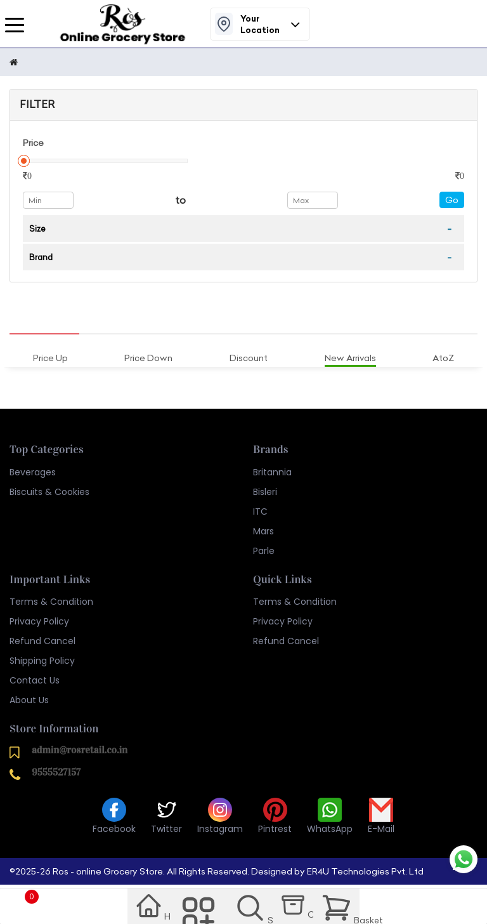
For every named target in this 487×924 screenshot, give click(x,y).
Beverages (33, 472)
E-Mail (381, 816)
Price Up (50, 358)
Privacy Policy (39, 621)
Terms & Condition (51, 601)
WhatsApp (330, 816)
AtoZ (443, 358)
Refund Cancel (42, 641)
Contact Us (35, 680)
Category (200, 908)
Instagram (220, 816)
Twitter (166, 816)
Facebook (114, 816)
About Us (29, 700)
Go (451, 200)
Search (255, 908)
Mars (263, 531)
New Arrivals (350, 358)
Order (300, 907)
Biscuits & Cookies (49, 491)
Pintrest (275, 816)
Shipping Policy (42, 660)
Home (149, 908)
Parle (264, 550)
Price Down (148, 358)
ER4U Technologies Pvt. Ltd (365, 871)
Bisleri (265, 491)
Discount (249, 358)
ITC (260, 511)
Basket (341, 907)
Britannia (272, 472)
